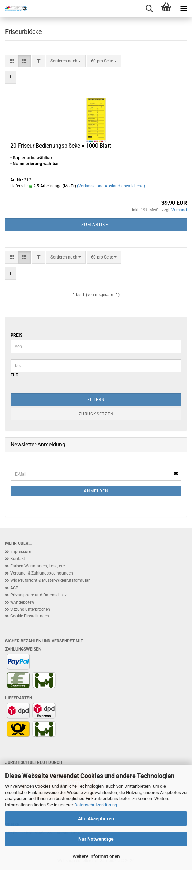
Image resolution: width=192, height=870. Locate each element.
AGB (14, 587)
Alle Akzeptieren (96, 818)
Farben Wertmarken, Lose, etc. (38, 566)
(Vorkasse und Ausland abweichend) (111, 186)
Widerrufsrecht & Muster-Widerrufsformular (50, 580)
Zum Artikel (96, 224)
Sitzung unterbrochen (30, 609)
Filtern (96, 399)
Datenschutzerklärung (95, 804)
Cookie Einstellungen (29, 616)
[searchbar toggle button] (149, 8)
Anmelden (96, 491)
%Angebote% (22, 602)
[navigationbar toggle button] (183, 8)
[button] (11, 61)
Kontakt (17, 558)
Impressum (20, 551)
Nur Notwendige (96, 839)
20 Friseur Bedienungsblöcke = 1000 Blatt (60, 145)
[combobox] (66, 61)
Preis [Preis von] (16, 335)
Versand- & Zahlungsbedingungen (41, 573)
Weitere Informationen (96, 856)
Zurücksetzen (96, 414)
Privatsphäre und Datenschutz (38, 595)
